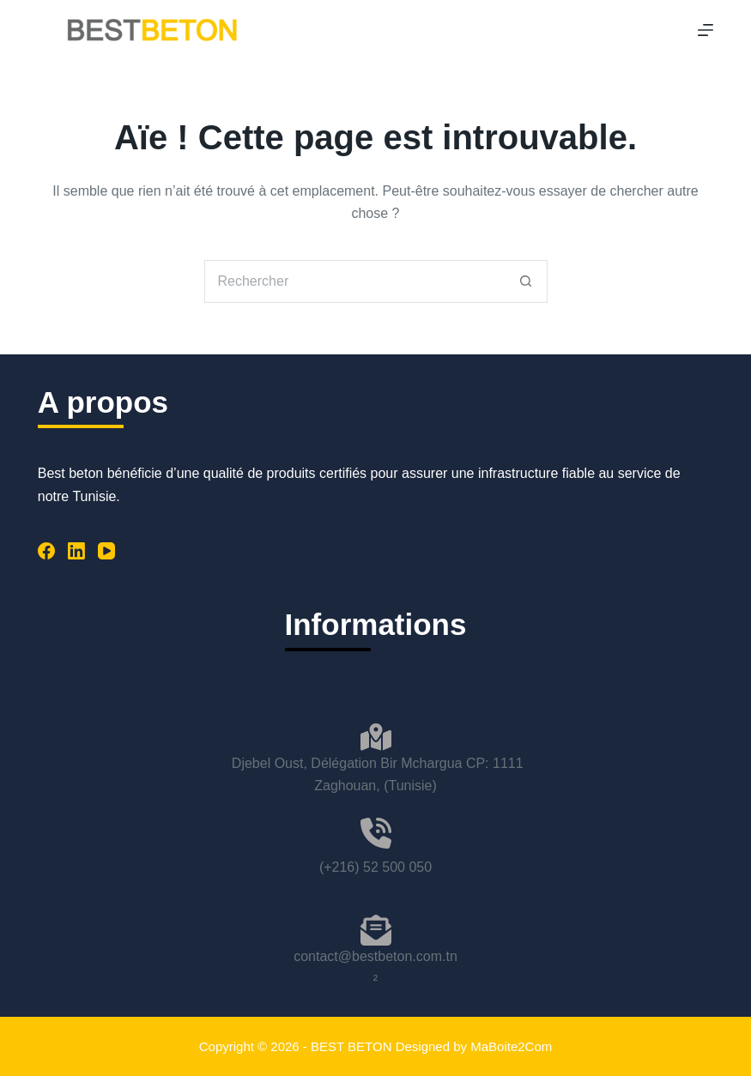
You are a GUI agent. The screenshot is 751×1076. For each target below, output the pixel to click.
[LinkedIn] (76, 550)
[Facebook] (46, 550)
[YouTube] (106, 550)
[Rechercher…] (354, 281)
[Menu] (705, 30)
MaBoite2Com (511, 1046)
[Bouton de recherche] (526, 281)
